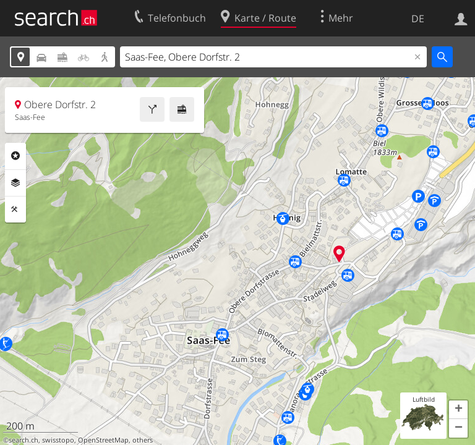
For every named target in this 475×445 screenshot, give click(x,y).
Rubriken (15, 156)
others (142, 440)
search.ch (23, 440)
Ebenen (15, 183)
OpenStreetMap (103, 440)
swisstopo (58, 440)
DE (417, 18)
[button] (458, 409)
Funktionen (15, 209)
